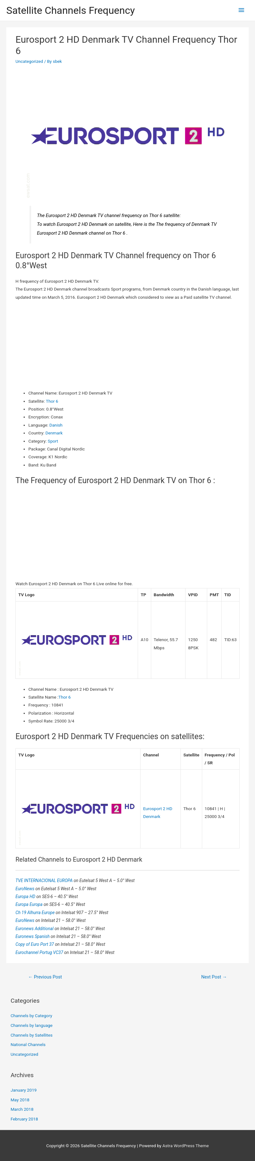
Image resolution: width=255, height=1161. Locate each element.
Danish (56, 425)
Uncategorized (29, 61)
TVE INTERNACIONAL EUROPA (44, 880)
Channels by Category (31, 1015)
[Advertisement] (128, 345)
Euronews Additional (34, 928)
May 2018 (20, 1099)
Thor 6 (52, 401)
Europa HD (25, 896)
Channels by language (32, 1025)
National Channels (28, 1044)
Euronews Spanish (33, 936)
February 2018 (24, 1118)
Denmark (54, 432)
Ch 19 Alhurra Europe (35, 912)
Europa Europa (29, 904)
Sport (53, 441)
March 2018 (22, 1109)
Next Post (214, 977)
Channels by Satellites (32, 1035)
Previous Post (45, 977)
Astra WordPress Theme (186, 1145)
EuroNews (25, 888)
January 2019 (24, 1090)
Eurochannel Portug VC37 (39, 952)
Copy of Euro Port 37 (35, 944)
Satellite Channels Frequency (70, 10)
